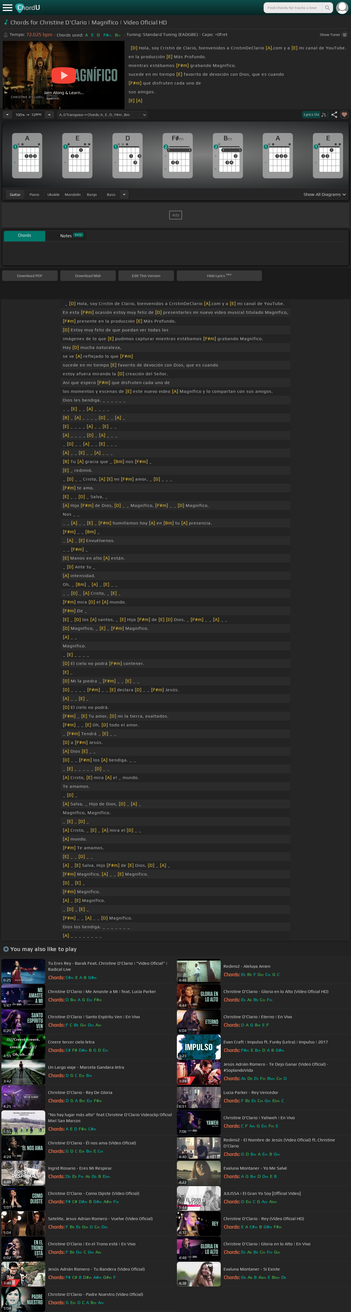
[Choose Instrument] (124, 194)
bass (111, 194)
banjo (92, 194)
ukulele (53, 194)
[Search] (327, 7)
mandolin (73, 194)
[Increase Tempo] (49, 114)
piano (34, 194)
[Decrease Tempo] (7, 114)
